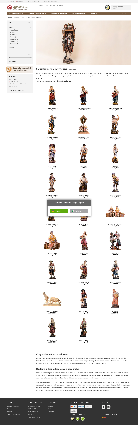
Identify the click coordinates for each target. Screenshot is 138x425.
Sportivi (12, 37)
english (105, 417)
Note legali (31, 414)
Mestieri (12, 34)
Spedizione (60, 5)
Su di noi (50, 406)
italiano (78, 211)
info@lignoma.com (52, 1)
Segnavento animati (59, 13)
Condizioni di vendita (34, 406)
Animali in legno (79, 13)
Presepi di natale (16, 13)
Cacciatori (13, 39)
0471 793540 (20, 1)
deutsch (58, 211)
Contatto (50, 409)
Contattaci (40, 5)
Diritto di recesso (33, 411)
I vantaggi (51, 411)
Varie (93, 13)
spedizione (67, 81)
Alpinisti (12, 41)
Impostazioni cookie (34, 417)
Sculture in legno (36, 13)
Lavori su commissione (14, 414)
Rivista (126, 13)
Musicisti (13, 32)
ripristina (29, 23)
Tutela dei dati (32, 409)
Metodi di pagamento (50, 5)
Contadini (13, 30)
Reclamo (9, 411)
